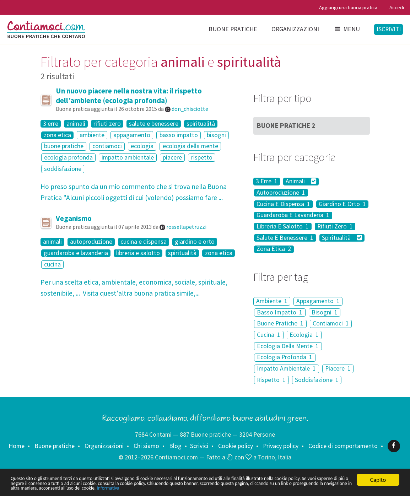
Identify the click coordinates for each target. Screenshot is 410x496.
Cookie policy (235, 445)
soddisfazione (62, 169)
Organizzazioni (295, 29)
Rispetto (271, 380)
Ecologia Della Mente (288, 346)
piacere (172, 157)
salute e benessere (153, 124)
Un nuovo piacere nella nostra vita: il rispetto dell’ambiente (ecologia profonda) (129, 95)
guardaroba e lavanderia (76, 253)
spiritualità (201, 124)
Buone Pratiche (286, 125)
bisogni (216, 135)
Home (17, 445)
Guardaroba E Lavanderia (293, 215)
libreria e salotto (138, 253)
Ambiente (271, 301)
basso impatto (179, 135)
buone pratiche (63, 146)
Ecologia (304, 335)
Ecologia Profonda (284, 357)
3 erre (50, 124)
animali (75, 124)
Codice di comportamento (343, 445)
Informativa (325, 488)
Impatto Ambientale (286, 368)
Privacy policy (280, 445)
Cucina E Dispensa (283, 204)
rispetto (201, 157)
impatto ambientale (128, 157)
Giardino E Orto (342, 204)
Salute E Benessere (285, 238)
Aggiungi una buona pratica (348, 7)
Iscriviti (389, 29)
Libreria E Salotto (283, 226)
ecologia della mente (190, 146)
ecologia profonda (68, 157)
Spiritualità (342, 238)
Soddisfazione (317, 380)
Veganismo (74, 218)
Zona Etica (274, 249)
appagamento (131, 135)
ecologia (142, 146)
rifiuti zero (107, 124)
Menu (347, 29)
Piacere (338, 368)
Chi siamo (146, 445)
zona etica (57, 135)
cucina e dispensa (143, 242)
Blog (175, 445)
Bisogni (325, 312)
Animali (301, 181)
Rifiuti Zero (335, 226)
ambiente (92, 135)
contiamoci (107, 146)
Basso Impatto (279, 312)
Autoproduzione (281, 192)
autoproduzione (91, 242)
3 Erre (266, 181)
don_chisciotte (190, 108)
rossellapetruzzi (186, 226)
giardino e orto (195, 242)
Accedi (396, 7)
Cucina (268, 335)
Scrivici (199, 445)
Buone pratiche (233, 29)
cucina (52, 264)
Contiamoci (331, 324)
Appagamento (318, 301)
